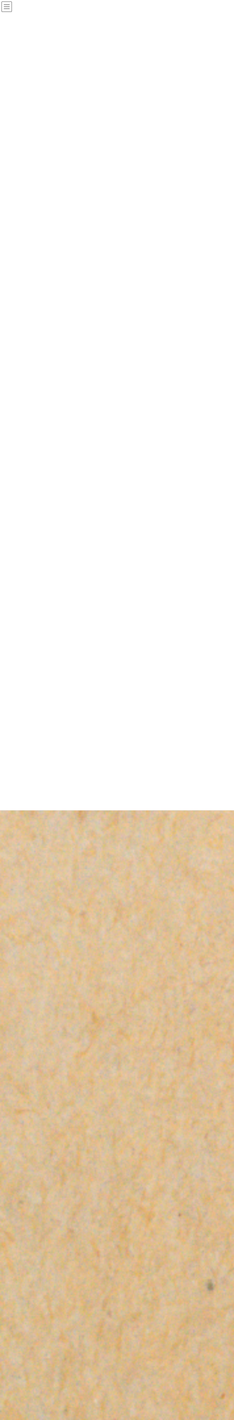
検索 (205, 1326)
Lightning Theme (115, 1347)
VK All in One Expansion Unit (157, 1347)
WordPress (81, 1347)
